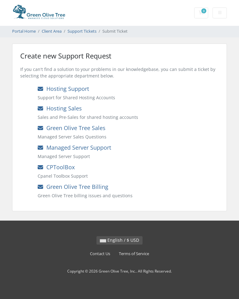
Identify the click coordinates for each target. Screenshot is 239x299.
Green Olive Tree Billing (73, 186)
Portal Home (24, 31)
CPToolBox (56, 167)
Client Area (52, 31)
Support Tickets (82, 31)
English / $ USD (119, 240)
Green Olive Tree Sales (71, 128)
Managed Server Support (74, 147)
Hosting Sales (60, 108)
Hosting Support (63, 88)
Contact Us (100, 253)
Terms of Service (134, 253)
